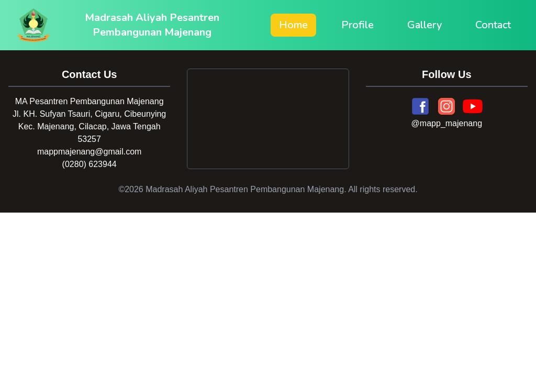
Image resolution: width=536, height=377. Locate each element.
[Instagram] (446, 106)
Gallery (424, 25)
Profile (357, 25)
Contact (493, 25)
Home (293, 25)
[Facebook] (420, 106)
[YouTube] (473, 106)
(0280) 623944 (89, 164)
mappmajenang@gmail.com (89, 151)
